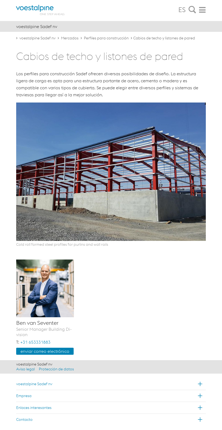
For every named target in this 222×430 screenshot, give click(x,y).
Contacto (24, 419)
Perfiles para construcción (106, 38)
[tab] (192, 10)
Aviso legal (25, 369)
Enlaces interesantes (34, 407)
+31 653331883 (35, 342)
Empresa (24, 395)
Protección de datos (56, 369)
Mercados (69, 38)
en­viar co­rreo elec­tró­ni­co (45, 351)
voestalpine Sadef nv (37, 38)
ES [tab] (182, 9)
